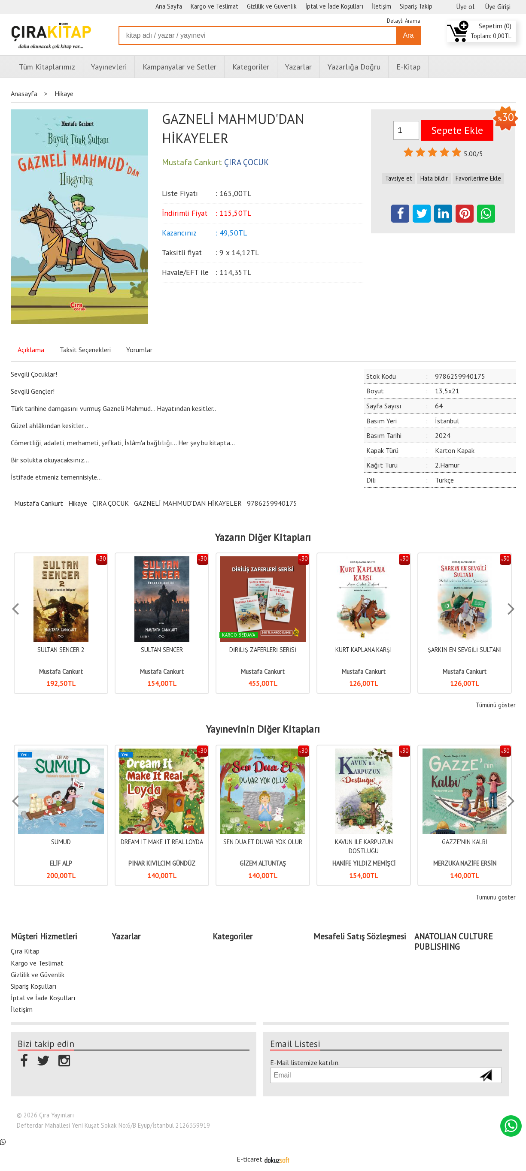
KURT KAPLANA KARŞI (363, 650)
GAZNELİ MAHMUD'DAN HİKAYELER (188, 503)
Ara (408, 35)
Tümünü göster (496, 705)
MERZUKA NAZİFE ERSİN (464, 863)
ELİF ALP (61, 863)
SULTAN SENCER (162, 650)
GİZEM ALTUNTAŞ (263, 863)
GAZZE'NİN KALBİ (464, 842)
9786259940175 (272, 503)
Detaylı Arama (403, 20)
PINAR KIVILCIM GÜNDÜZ (161, 863)
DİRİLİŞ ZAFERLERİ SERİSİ (262, 650)
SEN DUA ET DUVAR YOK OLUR (262, 842)
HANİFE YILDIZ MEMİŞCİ (363, 863)
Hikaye (77, 503)
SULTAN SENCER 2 (61, 650)
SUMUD (61, 842)
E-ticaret (249, 1159)
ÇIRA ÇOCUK (110, 503)
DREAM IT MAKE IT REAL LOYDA (162, 842)
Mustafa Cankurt (38, 503)
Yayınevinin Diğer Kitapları (263, 729)
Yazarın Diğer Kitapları (263, 537)
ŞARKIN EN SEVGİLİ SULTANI (465, 650)
